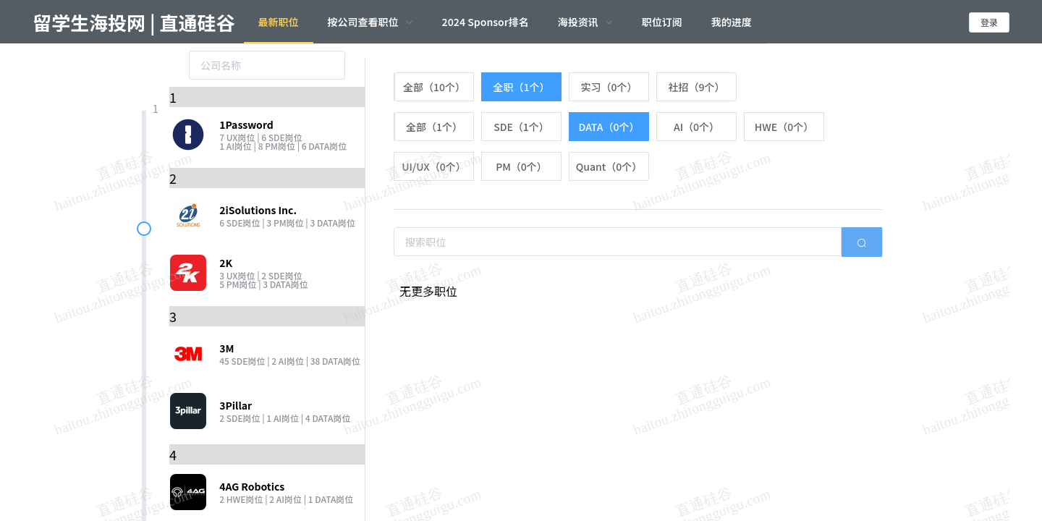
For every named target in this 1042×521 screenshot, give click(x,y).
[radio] (434, 86)
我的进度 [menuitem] (731, 21)
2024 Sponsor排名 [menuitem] (485, 21)
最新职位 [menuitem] (278, 21)
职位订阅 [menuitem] (662, 21)
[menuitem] (370, 21)
